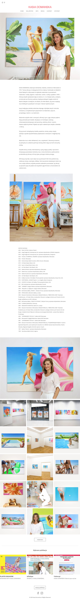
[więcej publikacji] (40, 587)
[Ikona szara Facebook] (38, 593)
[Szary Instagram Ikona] (42, 593)
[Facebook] (4, 2)
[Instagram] (2, 2)
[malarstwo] (40, 539)
